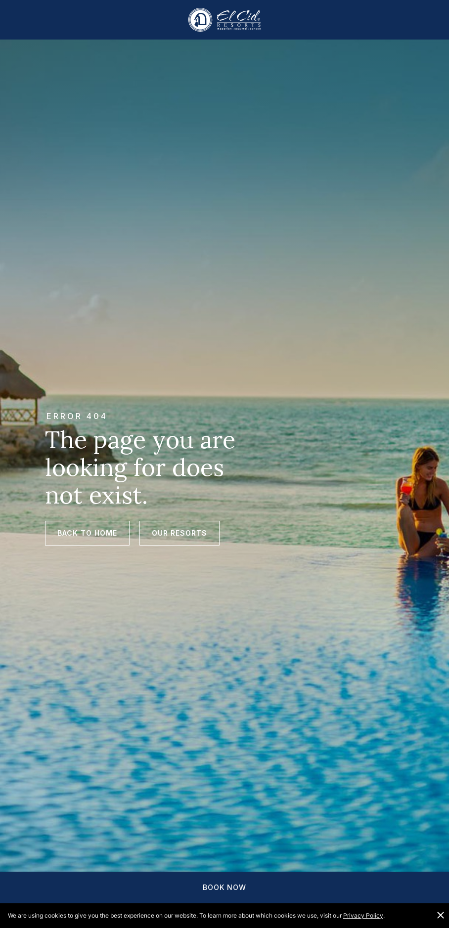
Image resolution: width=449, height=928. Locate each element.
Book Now (224, 887)
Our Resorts (179, 533)
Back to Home (87, 533)
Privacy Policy (363, 915)
